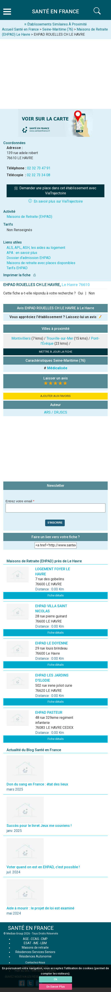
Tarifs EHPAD (17, 268)
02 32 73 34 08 (38, 175)
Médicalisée (57, 368)
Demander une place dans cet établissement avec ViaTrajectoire (55, 190)
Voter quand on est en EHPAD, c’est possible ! (43, 867)
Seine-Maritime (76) (57, 29)
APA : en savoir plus (22, 253)
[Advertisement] (55, 72)
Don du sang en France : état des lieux (37, 784)
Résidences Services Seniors (35, 952)
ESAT (27, 943)
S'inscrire (54, 522)
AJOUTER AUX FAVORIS (55, 396)
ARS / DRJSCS (55, 412)
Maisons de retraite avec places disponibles (41, 263)
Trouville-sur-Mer (59, 338)
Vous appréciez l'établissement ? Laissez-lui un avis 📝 (55, 317)
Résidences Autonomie (35, 956)
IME (36, 943)
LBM (44, 943)
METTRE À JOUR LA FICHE (55, 351)
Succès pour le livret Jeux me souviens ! (39, 826)
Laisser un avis (55, 378)
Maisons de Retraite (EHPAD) (29, 217)
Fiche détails (56, 595)
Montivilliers (21, 338)
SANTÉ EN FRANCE (31, 928)
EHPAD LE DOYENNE (51, 643)
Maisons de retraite (35, 947)
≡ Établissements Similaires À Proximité (55, 24)
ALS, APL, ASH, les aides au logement (36, 248)
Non (92, 293)
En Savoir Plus (55, 986)
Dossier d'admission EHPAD (29, 258)
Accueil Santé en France (20, 29)
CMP (44, 939)
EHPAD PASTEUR (48, 712)
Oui (80, 293)
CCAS (35, 939)
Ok (55, 979)
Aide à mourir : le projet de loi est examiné (40, 908)
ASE (26, 939)
